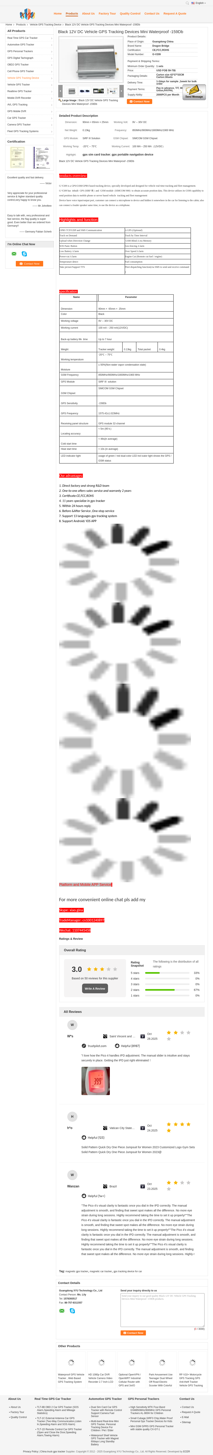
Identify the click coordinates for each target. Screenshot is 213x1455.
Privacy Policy (30, 1451)
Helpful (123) (96, 1138)
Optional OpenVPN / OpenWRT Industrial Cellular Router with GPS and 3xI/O (130, 1380)
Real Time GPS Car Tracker (22, 38)
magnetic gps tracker (76, 1271)
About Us (88, 13)
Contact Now (142, 101)
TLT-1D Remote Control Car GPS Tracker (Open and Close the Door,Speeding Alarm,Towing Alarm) (59, 1432)
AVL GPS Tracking (17, 104)
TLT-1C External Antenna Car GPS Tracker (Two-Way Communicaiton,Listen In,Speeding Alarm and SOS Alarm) (59, 1421)
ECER (186, 1451)
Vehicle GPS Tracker (18, 84)
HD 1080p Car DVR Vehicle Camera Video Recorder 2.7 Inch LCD (100, 1378)
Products (72, 13)
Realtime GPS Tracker (19, 91)
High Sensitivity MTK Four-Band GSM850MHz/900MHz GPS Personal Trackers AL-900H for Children (151, 1410)
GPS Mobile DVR (16, 111)
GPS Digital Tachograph (20, 58)
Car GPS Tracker (16, 118)
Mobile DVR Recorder (19, 98)
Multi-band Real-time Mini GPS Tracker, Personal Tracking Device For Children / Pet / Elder (105, 1426)
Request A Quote (175, 13)
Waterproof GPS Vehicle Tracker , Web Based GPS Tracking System (71, 1378)
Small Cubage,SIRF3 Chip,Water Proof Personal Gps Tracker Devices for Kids (152, 1420)
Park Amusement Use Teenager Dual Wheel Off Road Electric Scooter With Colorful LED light (160, 1382)
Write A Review (95, 988)
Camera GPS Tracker (19, 124)
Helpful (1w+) (96, 1196)
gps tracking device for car (127, 1271)
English (201, 3)
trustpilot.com (97, 1046)
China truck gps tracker (52, 1451)
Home (58, 13)
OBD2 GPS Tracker (18, 64)
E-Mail (185, 1417)
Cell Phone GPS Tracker (20, 71)
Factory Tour (107, 13)
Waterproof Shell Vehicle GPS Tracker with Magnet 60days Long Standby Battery (105, 1440)
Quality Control (130, 13)
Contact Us (151, 13)
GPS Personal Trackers (20, 51)
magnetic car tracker (101, 1271)
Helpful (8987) (130, 1046)
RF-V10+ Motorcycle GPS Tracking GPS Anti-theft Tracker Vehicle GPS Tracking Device (191, 1382)
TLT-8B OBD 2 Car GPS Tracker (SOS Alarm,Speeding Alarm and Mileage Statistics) (58, 1410)
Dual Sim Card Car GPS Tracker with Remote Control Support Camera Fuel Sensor (106, 1412)
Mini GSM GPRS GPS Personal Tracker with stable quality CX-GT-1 (152, 1428)
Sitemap (186, 1422)
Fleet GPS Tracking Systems (23, 131)
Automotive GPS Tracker (20, 44)
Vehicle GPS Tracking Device (45, 24)
